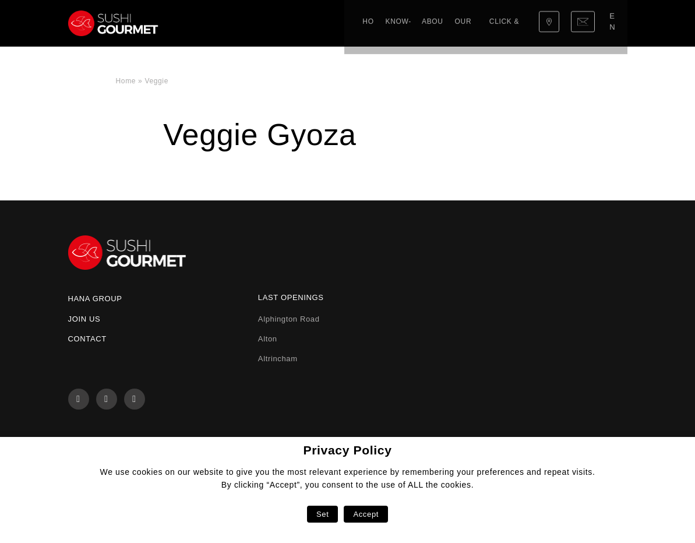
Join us (84, 319)
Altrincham (278, 358)
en (614, 23)
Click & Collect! (403, 23)
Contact (87, 338)
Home (199, 23)
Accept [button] (366, 514)
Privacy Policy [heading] (347, 450)
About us (290, 23)
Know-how (240, 23)
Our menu (339, 23)
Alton (267, 338)
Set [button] (322, 514)
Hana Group (95, 298)
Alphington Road (289, 319)
